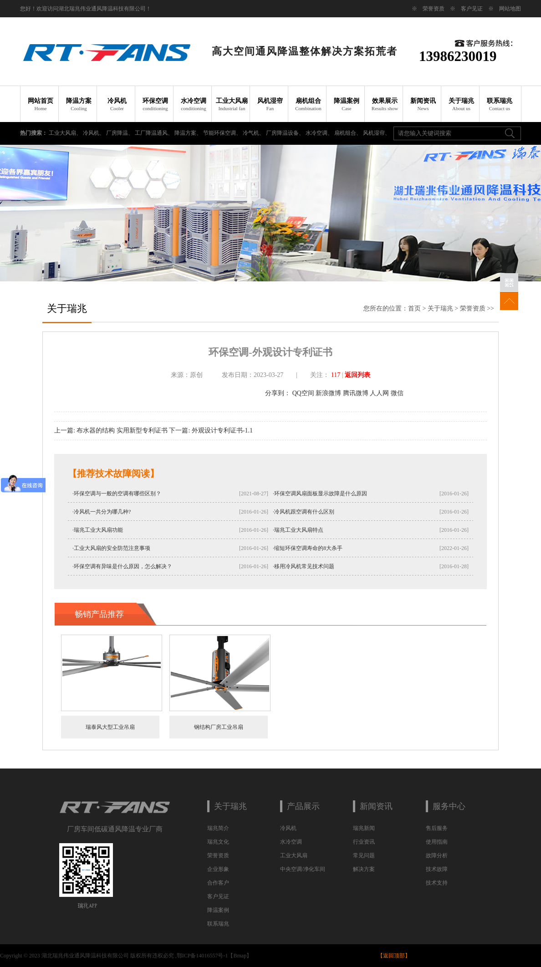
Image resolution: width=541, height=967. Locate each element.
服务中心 (449, 806)
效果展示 (385, 104)
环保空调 (155, 104)
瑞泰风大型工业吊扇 (110, 727)
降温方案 (79, 104)
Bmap (239, 955)
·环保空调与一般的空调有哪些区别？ (116, 493)
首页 (414, 308)
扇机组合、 (348, 133)
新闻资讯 (423, 104)
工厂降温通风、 (154, 133)
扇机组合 (308, 104)
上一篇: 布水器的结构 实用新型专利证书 (111, 430)
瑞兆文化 (218, 842)
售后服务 (437, 828)
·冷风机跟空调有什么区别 (303, 512)
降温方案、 (188, 133)
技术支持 (437, 883)
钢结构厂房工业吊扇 (218, 727)
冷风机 (117, 104)
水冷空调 (193, 104)
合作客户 (218, 883)
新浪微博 (328, 393)
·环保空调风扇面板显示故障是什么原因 (320, 493)
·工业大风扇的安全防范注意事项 (111, 548)
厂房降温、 (120, 133)
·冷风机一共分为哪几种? (101, 512)
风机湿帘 (270, 104)
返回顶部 (394, 955)
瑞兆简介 (218, 828)
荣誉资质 (433, 8)
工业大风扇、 (66, 133)
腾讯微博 (355, 393)
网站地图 (510, 8)
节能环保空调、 (223, 133)
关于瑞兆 (461, 104)
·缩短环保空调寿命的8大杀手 (307, 548)
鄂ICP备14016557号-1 (202, 955)
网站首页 (40, 104)
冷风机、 (94, 133)
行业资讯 (364, 842)
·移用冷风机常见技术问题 (303, 566)
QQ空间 (303, 393)
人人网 (379, 393)
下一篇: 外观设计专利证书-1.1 (211, 430)
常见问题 (364, 855)
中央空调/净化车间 (302, 869)
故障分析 (437, 855)
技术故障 (437, 869)
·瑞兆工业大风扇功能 (97, 530)
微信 (397, 393)
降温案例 (346, 104)
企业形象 (218, 869)
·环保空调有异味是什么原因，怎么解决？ (122, 566)
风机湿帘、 (376, 133)
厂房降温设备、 (286, 133)
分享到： (278, 393)
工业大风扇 (232, 104)
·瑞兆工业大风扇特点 (298, 530)
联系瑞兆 (500, 104)
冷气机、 (254, 133)
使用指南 (437, 842)
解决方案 (364, 869)
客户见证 (472, 8)
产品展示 (303, 806)
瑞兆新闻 (364, 828)
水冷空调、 (320, 133)
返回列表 (357, 375)
